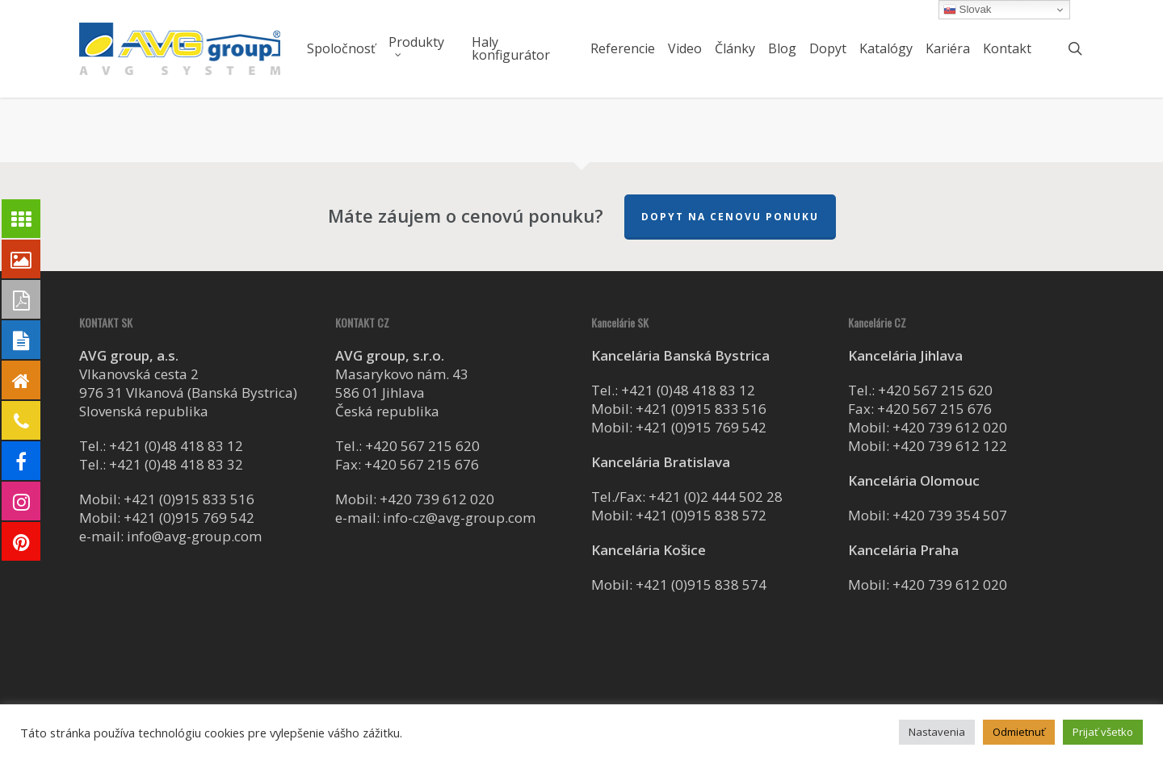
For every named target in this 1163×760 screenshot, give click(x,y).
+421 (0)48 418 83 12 (176, 445)
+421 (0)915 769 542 (189, 517)
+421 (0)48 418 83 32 (176, 464)
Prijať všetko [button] (1103, 732)
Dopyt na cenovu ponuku (730, 216)
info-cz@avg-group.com (459, 517)
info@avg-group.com (194, 536)
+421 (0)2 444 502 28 (716, 496)
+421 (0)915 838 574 (701, 584)
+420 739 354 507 (949, 515)
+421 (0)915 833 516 (189, 499)
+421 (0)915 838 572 (701, 515)
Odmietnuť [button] (1019, 732)
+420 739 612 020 (437, 499)
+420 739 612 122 (949, 445)
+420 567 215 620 (422, 445)
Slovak (967, 9)
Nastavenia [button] (937, 732)
